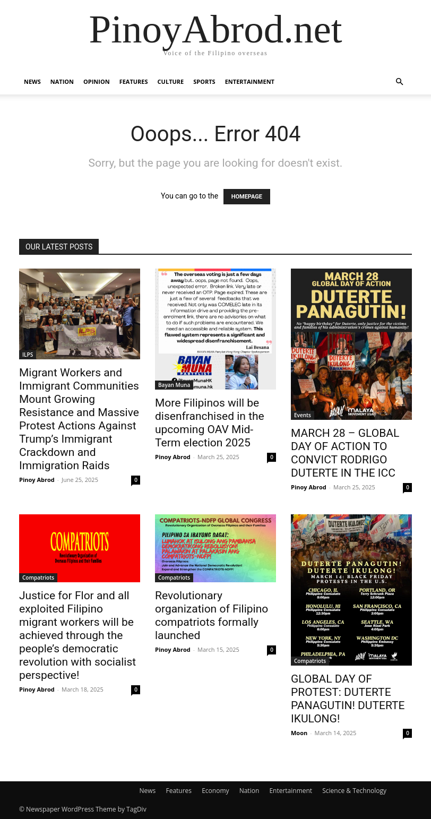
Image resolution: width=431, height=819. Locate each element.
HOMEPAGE (246, 196)
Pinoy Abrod (37, 480)
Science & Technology (354, 790)
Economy (215, 790)
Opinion (96, 81)
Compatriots (38, 577)
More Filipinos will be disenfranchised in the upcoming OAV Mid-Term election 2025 (209, 422)
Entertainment (249, 81)
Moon (299, 733)
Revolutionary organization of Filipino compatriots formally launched (211, 615)
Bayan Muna (174, 385)
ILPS (27, 354)
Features (133, 81)
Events (302, 415)
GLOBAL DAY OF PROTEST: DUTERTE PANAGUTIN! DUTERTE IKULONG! (348, 699)
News (32, 81)
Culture (171, 81)
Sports (204, 81)
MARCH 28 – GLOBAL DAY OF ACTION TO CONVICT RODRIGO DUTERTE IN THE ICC (345, 453)
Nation (62, 81)
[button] (399, 82)
